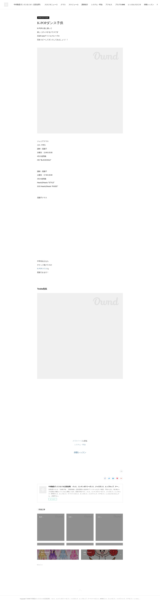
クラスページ (77, 441)
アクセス (130, 5)
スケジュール (95, 5)
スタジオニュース (72, 5)
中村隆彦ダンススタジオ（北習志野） (49, 5)
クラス (84, 5)
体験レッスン (80, 452)
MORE (152, 5)
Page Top (80, 590)
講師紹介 (106, 5)
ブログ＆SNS (142, 5)
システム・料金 (118, 5)
